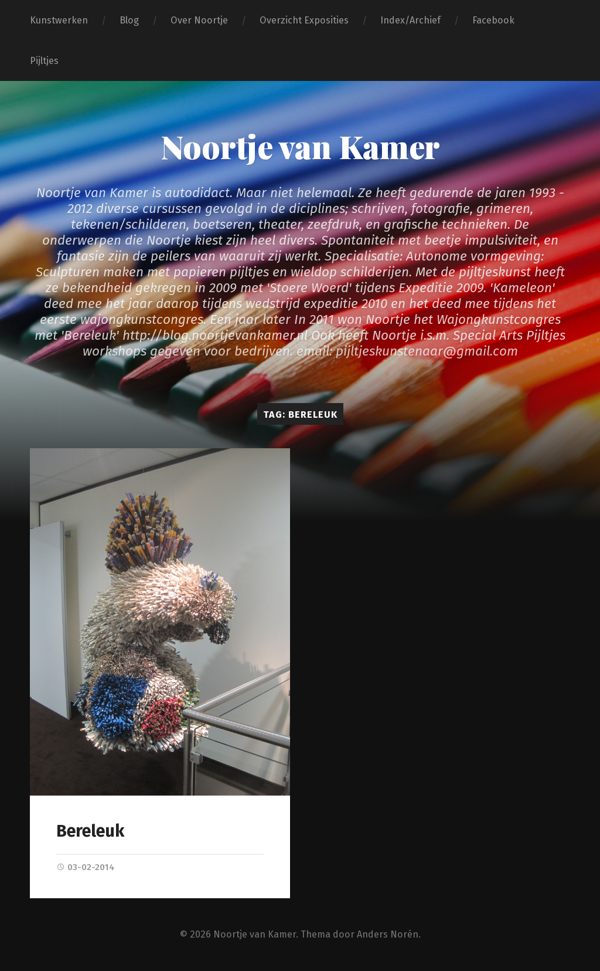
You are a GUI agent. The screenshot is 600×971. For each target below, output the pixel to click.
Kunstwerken (59, 20)
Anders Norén (387, 934)
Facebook (493, 20)
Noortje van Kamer (300, 146)
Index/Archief (410, 20)
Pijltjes (44, 60)
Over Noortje (199, 20)
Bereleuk (90, 831)
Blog (129, 20)
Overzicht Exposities (304, 20)
